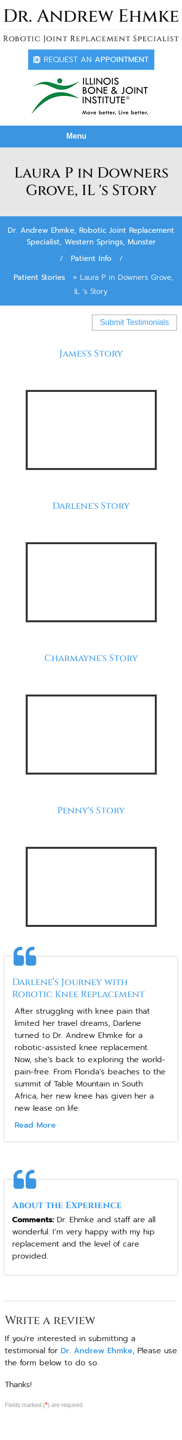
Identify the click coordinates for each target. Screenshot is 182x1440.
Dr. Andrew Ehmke (96, 1351)
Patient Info (91, 258)
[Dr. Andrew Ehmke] (91, 26)
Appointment (96, 59)
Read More (35, 1125)
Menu (88, 136)
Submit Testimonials (134, 322)
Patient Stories (39, 277)
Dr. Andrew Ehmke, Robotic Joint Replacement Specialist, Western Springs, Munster (91, 236)
